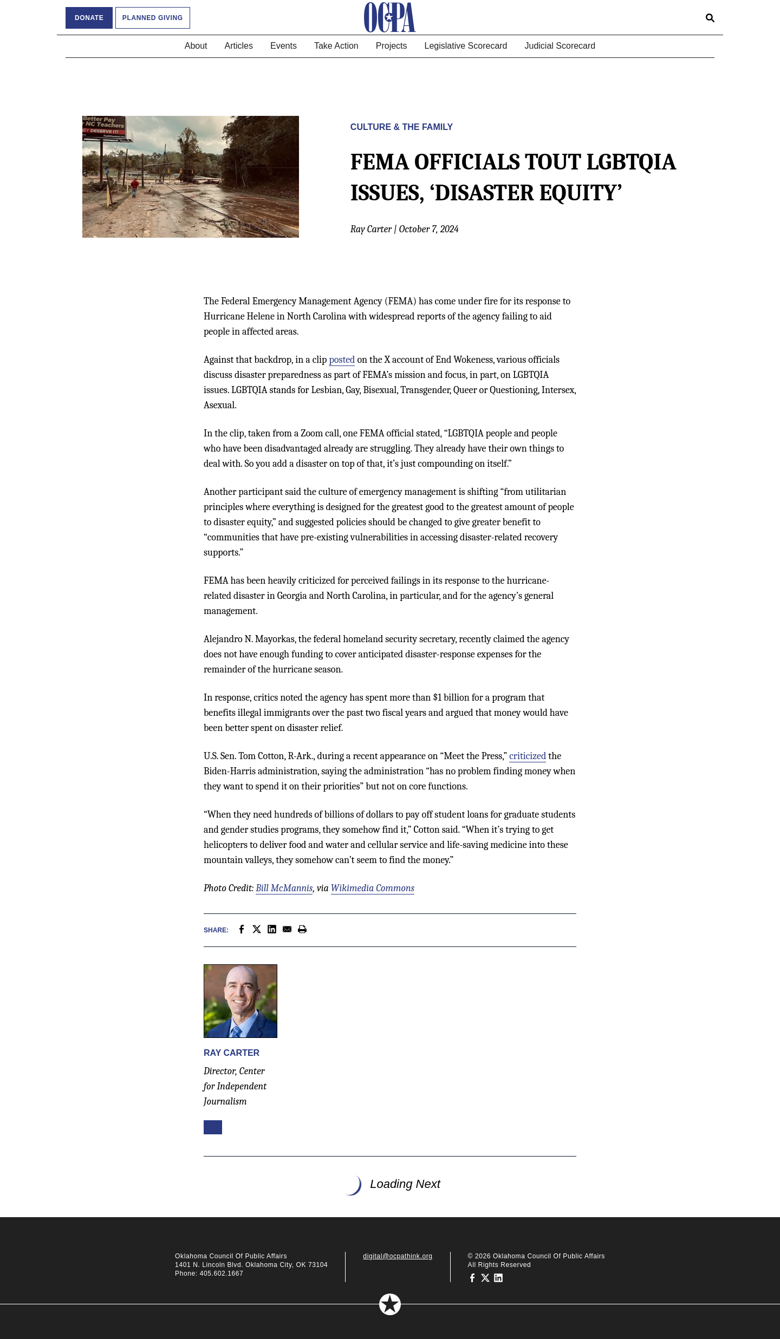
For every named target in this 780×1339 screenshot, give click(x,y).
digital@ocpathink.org (397, 1256)
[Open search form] (710, 17)
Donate (89, 18)
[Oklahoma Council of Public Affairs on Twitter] (485, 1278)
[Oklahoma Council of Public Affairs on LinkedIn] (498, 1278)
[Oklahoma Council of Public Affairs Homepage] (390, 17)
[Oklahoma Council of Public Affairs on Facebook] (472, 1278)
